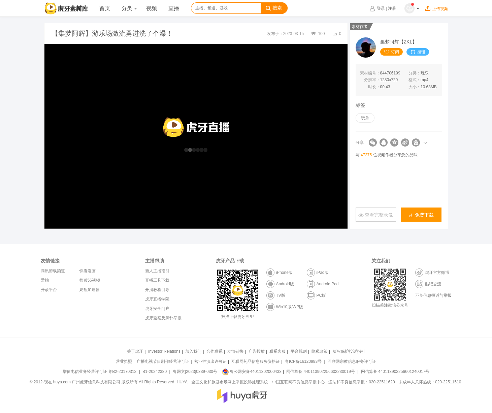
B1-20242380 (155, 371)
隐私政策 (319, 351)
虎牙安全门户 (157, 308)
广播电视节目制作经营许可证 (163, 361)
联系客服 (277, 351)
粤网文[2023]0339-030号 (195, 371)
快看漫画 (87, 270)
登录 (381, 8)
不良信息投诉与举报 (433, 295)
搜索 (274, 8)
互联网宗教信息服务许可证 (352, 361)
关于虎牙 (135, 351)
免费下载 (421, 215)
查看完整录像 (375, 215)
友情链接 (235, 351)
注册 (392, 8)
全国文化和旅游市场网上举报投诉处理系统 (229, 382)
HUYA (182, 382)
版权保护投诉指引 (349, 351)
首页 (104, 8)
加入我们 (193, 351)
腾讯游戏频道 (53, 270)
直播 (173, 8)
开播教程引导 (157, 289)
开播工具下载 (157, 280)
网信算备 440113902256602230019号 (320, 371)
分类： (414, 73)
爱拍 (45, 280)
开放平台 (49, 289)
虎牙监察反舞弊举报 (163, 318)
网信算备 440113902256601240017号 (395, 371)
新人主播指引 (157, 270)
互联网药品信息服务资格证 (255, 361)
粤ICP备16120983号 (303, 361)
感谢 (417, 52)
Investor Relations (164, 351)
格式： (414, 79)
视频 (151, 8)
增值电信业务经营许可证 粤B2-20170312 (100, 371)
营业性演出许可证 (210, 361)
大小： (414, 87)
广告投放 (257, 351)
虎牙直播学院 (157, 299)
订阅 (391, 52)
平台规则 (299, 351)
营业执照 (124, 361)
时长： (374, 87)
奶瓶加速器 (89, 289)
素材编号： (370, 73)
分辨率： (372, 79)
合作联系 (214, 351)
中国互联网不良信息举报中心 (298, 382)
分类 (129, 8)
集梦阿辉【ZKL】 (398, 41)
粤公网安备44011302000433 (251, 371)
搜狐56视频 (89, 280)
